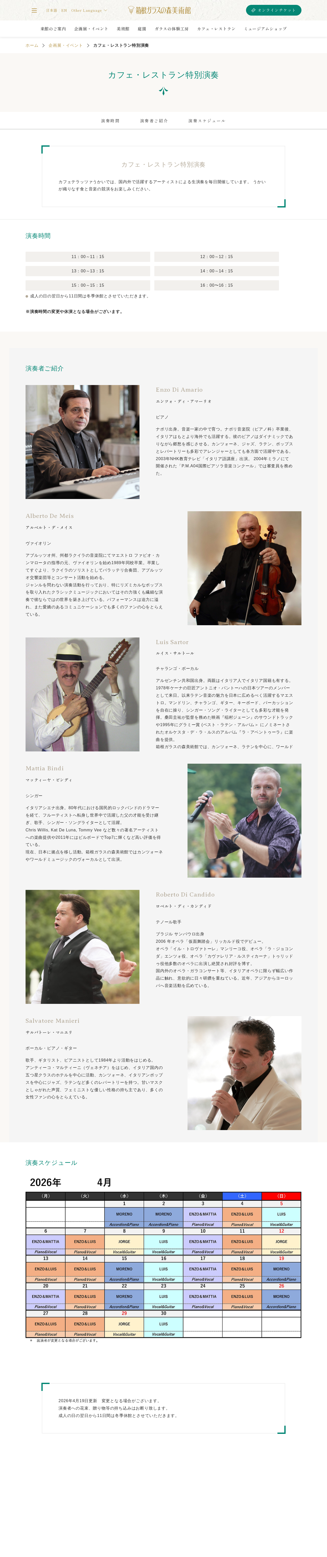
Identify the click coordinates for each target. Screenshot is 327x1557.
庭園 (142, 29)
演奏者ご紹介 (154, 121)
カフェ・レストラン (216, 29)
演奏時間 (110, 121)
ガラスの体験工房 (172, 29)
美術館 (123, 29)
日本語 (51, 10)
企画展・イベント (91, 29)
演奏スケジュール (207, 121)
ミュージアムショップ (265, 29)
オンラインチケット (277, 10)
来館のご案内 (53, 29)
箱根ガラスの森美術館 (159, 10)
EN (64, 10)
